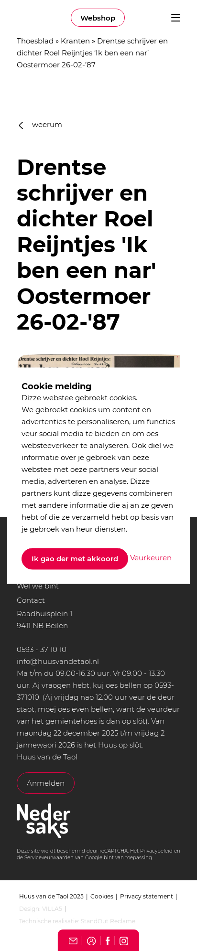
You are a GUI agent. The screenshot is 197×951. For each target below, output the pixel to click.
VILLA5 (52, 908)
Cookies (101, 896)
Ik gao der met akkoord (75, 558)
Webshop (97, 17)
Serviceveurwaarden (49, 858)
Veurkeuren (151, 558)
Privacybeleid (156, 851)
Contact (31, 600)
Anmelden (46, 783)
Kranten (75, 40)
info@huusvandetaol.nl (58, 661)
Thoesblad (35, 40)
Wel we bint (38, 585)
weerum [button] (40, 124)
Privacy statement (146, 896)
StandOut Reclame (108, 921)
